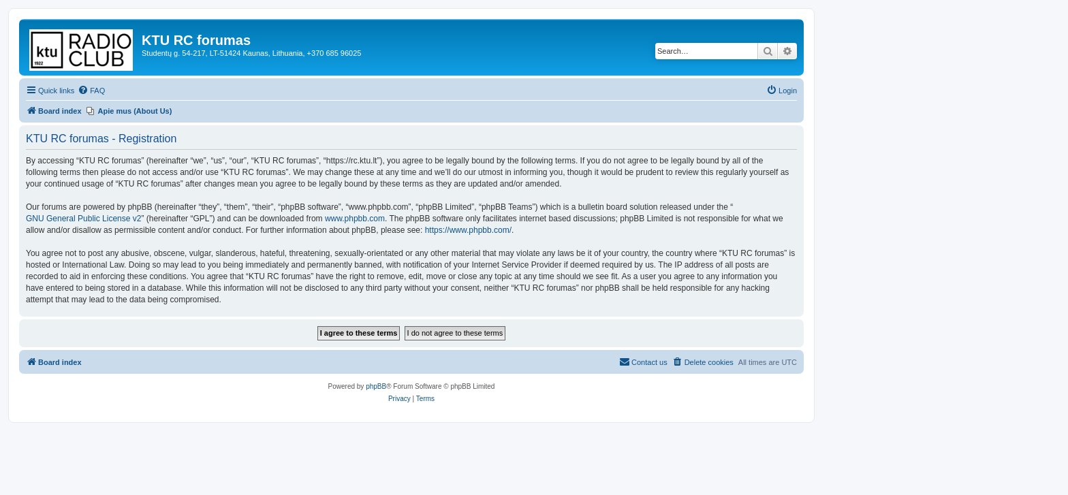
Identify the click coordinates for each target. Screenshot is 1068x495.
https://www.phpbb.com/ (468, 230)
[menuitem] (91, 90)
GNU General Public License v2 (83, 218)
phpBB (376, 386)
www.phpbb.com (355, 218)
